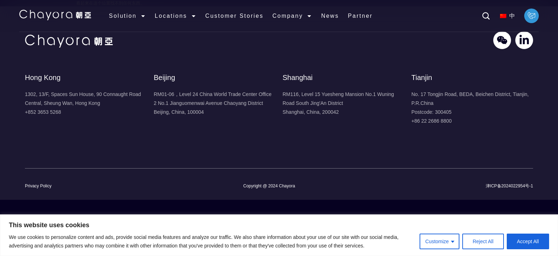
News (330, 16)
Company (292, 16)
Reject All (483, 241)
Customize (437, 241)
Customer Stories (234, 16)
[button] (486, 16)
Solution (127, 16)
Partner (360, 16)
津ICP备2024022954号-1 (509, 185)
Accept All (528, 241)
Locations (175, 16)
